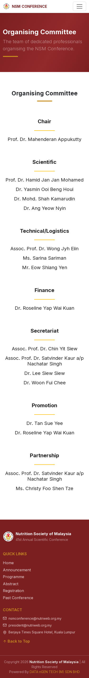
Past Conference (18, 597)
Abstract (10, 583)
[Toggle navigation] (79, 6)
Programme (13, 576)
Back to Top (16, 641)
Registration (13, 590)
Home (8, 562)
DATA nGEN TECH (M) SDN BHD (55, 672)
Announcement (17, 570)
